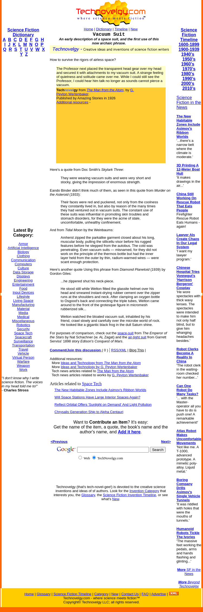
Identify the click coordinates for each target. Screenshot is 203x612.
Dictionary (104, 29)
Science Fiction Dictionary (23, 32)
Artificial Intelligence (23, 248)
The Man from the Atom (115, 371)
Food (23, 288)
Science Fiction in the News (188, 102)
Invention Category (144, 491)
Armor (23, 244)
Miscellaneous (23, 321)
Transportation (23, 345)
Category (101, 594)
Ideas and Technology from (101, 363)
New (133, 29)
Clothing (23, 256)
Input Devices (23, 292)
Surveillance (23, 341)
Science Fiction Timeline (189, 35)
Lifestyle (23, 296)
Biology (23, 252)
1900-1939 (189, 49)
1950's (188, 59)
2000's (187, 83)
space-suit (125, 333)
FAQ (145, 594)
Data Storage (23, 272)
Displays (23, 276)
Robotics (23, 325)
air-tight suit (137, 337)
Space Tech (23, 333)
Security (23, 329)
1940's (187, 54)
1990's (188, 78)
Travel (23, 349)
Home (88, 29)
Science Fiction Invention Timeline (129, 495)
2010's (188, 88)
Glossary (88, 495)
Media (23, 313)
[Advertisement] (23, 142)
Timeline (121, 29)
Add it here (129, 432)
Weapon (23, 366)
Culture (23, 268)
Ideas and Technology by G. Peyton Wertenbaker (99, 367)
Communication (23, 260)
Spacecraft (23, 337)
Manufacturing (23, 305)
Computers (23, 264)
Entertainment (23, 284)
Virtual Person (23, 357)
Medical (23, 317)
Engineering (23, 280)
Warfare (23, 361)
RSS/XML (119, 350)
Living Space (23, 301)
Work (23, 370)
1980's (187, 73)
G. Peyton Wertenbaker (130, 375)
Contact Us (130, 594)
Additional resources (73, 102)
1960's (187, 64)
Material (23, 309)
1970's (188, 69)
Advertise (158, 594)
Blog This (136, 350)
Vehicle (23, 353)
